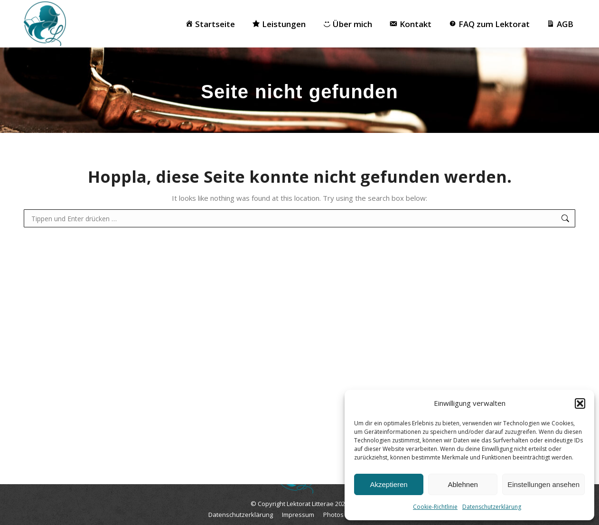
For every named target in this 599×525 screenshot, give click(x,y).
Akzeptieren (388, 484)
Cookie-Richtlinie (435, 507)
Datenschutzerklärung (491, 507)
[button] (580, 403)
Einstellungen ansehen (543, 484)
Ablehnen (462, 484)
